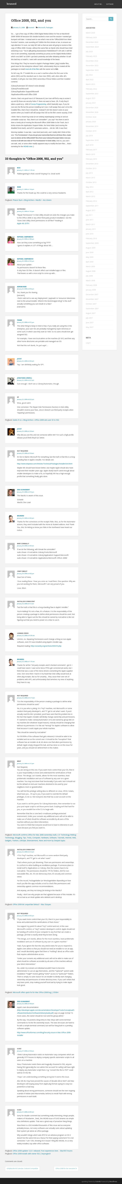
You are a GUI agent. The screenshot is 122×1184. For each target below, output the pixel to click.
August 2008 (90, 271)
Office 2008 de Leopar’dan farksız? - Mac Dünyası (32, 904)
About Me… (98, 4)
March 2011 (90, 224)
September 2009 (92, 243)
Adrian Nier (21, 287)
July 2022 (89, 75)
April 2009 (89, 262)
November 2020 (92, 112)
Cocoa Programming (38, 104)
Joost (19, 429)
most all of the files (32, 69)
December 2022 (92, 61)
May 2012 (89, 187)
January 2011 (91, 229)
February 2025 (91, 37)
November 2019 (92, 126)
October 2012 (91, 182)
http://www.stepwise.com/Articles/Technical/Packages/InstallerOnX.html (44, 464)
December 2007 (92, 294)
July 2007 (89, 318)
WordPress (113, 1182)
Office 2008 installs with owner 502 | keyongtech (32, 1153)
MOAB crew (27, 146)
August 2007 (90, 313)
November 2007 (92, 299)
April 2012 (89, 192)
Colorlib (98, 1182)
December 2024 (92, 42)
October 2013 (91, 168)
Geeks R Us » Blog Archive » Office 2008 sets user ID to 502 (36, 420)
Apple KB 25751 (23, 223)
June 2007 (89, 322)
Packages (49, 27)
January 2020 (91, 121)
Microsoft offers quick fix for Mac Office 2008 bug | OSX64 (35, 992)
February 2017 (91, 149)
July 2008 (89, 276)
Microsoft (41, 27)
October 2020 (91, 117)
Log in (88, 343)
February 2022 (91, 89)
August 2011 (90, 210)
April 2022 (89, 79)
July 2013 (89, 173)
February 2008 (91, 285)
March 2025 (90, 33)
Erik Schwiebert (23, 490)
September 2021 (92, 93)
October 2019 (91, 131)
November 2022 (92, 65)
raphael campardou (25, 237)
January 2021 (91, 103)
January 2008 (91, 290)
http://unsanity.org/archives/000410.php (46, 646)
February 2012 (91, 201)
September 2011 (92, 206)
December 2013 (92, 163)
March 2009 (90, 266)
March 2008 (90, 280)
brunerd (11, 4)
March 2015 (90, 154)
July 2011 (89, 215)
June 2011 (89, 220)
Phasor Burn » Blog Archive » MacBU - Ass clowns (32, 200)
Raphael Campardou (25, 259)
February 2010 (91, 238)
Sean (19, 187)
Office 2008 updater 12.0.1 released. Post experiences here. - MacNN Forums (42, 1151)
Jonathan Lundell (24, 378)
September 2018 (92, 140)
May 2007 (89, 327)
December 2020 (92, 107)
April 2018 (89, 145)
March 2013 (90, 178)
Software (109, 4)
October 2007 (91, 304)
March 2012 (90, 196)
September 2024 (92, 47)
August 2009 (90, 248)
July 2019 (89, 135)
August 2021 (90, 98)
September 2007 (92, 308)
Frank (19, 320)
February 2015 (91, 159)
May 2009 (89, 257)
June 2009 (89, 252)
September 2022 (92, 70)
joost (19, 359)
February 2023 (91, 56)
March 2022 (90, 84)
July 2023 (89, 51)
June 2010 (89, 234)
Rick (18, 168)
